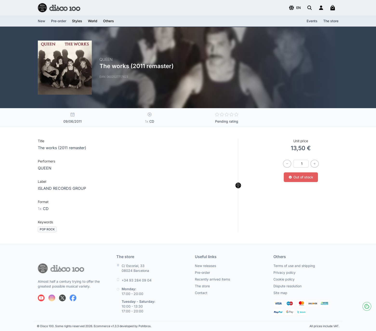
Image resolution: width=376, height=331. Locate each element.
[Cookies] (367, 306)
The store (330, 21)
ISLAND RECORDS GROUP (62, 188)
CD (43, 208)
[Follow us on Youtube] (41, 298)
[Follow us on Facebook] (73, 298)
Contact (201, 293)
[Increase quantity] (314, 164)
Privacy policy (284, 272)
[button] (295, 8)
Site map (280, 293)
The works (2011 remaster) (62, 147)
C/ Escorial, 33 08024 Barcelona (135, 268)
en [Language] (295, 8)
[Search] (309, 8)
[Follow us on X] (62, 298)
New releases (205, 266)
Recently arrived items (212, 279)
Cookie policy (284, 279)
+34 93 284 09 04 (137, 280)
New (41, 21)
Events (312, 21)
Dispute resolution (287, 286)
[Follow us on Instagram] (51, 298)
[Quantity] (301, 164)
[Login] (321, 8)
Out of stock (301, 177)
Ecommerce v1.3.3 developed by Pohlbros (122, 326)
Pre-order (58, 21)
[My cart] (332, 8)
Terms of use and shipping (294, 266)
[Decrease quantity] (287, 164)
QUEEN (44, 168)
